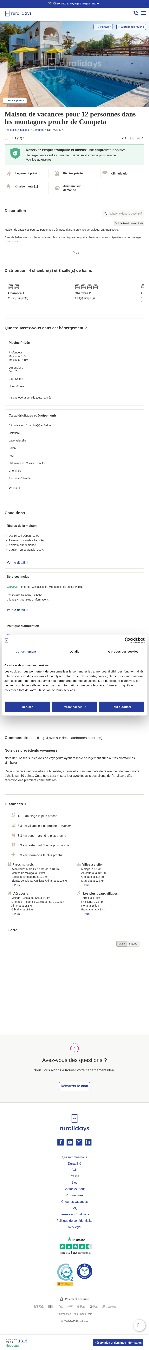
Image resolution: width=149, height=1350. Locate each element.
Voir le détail (17, 562)
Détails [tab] (74, 651)
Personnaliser (75, 706)
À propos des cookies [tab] (123, 651)
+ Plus (74, 241)
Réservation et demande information (118, 1342)
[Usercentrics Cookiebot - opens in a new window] (128, 640)
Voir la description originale (129, 223)
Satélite (133, 943)
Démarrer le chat (74, 1086)
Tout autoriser (121, 706)
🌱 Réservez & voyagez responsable (73, 3)
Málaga (24, 129)
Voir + (14, 488)
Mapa (122, 943)
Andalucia (11, 129)
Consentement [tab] (26, 651)
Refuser (27, 706)
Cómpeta (38, 129)
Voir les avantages (38, 159)
